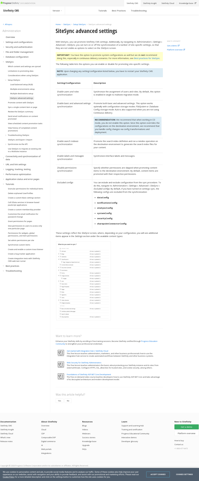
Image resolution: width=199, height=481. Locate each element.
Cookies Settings (184, 474)
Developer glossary (130, 441)
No (68, 400)
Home (58, 24)
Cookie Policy (8, 477)
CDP (43, 433)
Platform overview (176, 50)
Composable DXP (48, 437)
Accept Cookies (158, 474)
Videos (85, 429)
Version (57, 10)
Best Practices (119, 10)
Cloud (43, 429)
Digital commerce (48, 441)
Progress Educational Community (135, 433)
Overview (45, 425)
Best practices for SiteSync (147, 58)
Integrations (46, 453)
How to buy (179, 440)
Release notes (6, 441)
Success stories (88, 437)
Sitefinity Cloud (6, 433)
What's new (5, 437)
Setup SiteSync (79, 24)
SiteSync (67, 24)
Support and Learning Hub (133, 425)
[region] (99, 474)
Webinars (86, 433)
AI (42, 445)
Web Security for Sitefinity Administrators (84, 362)
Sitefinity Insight (7, 429)
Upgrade (86, 445)
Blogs (84, 425)
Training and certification (132, 429)
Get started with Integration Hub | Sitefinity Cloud (87, 351)
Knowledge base (89, 441)
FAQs (84, 449)
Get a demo (173, 46)
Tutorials (102, 10)
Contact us (178, 444)
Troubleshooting (139, 10)
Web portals (46, 449)
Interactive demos (129, 437)
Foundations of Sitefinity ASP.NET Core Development (89, 374)
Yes (59, 400)
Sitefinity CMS (6, 425)
